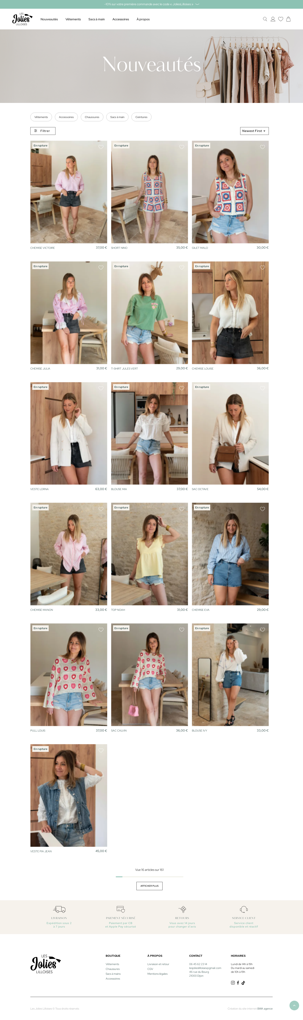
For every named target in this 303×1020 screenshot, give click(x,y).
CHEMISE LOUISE (203, 368)
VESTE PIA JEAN (41, 851)
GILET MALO (200, 248)
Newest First (254, 131)
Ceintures (141, 117)
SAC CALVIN (119, 730)
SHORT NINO (119, 248)
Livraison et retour (158, 964)
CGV (150, 969)
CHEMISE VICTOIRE (42, 248)
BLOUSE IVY (199, 730)
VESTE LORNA (39, 489)
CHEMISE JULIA (40, 368)
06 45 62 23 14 (198, 964)
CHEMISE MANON (41, 610)
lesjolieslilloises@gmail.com (205, 968)
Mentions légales (157, 974)
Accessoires (66, 117)
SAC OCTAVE (200, 489)
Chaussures (92, 117)
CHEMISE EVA (200, 610)
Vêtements (41, 117)
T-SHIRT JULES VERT (124, 368)
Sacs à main (117, 117)
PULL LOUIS (37, 730)
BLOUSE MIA (119, 489)
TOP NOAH (118, 610)
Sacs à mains (113, 974)
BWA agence (265, 1008)
